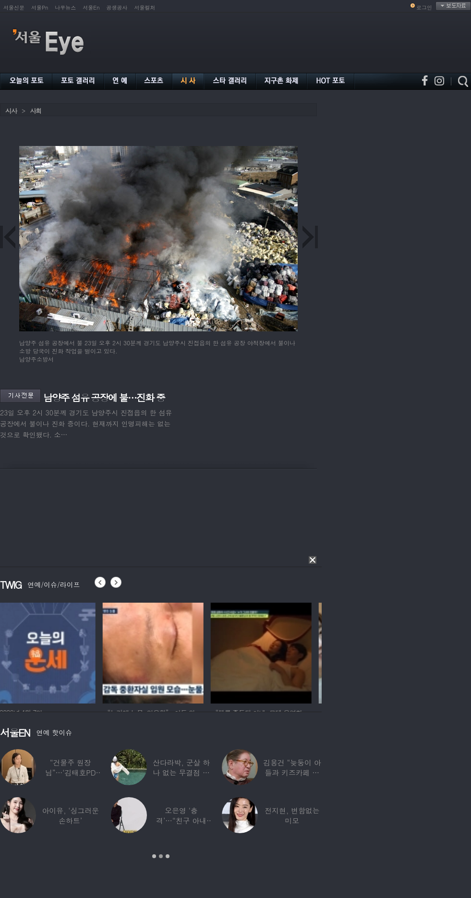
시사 (11, 110)
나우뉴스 (65, 7)
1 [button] (154, 856)
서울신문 (13, 7)
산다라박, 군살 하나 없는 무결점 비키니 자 (181, 772)
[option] (50, 652)
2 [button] (161, 856)
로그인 (424, 7)
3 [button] (167, 856)
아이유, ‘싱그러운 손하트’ (70, 815)
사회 (35, 110)
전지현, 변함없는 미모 (292, 815)
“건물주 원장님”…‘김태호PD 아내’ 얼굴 (70, 772)
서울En (91, 7)
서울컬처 (145, 7)
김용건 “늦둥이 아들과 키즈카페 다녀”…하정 (292, 772)
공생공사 (117, 7)
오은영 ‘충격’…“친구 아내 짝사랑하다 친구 (181, 820)
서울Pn (39, 7)
